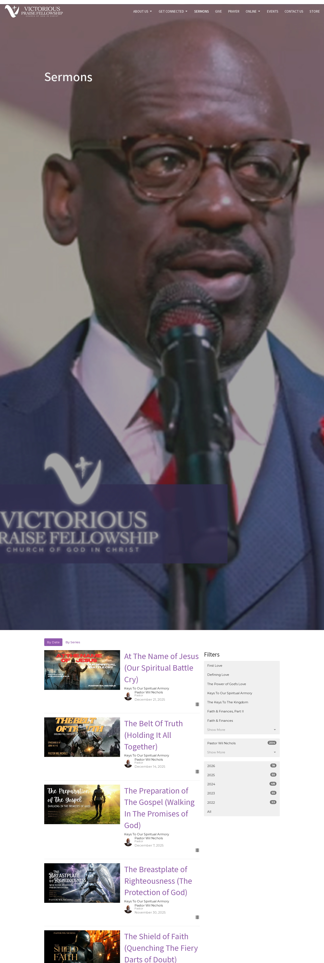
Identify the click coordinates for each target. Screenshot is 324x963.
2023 (241, 793)
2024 (241, 784)
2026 (241, 766)
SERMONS (201, 11)
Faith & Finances (220, 721)
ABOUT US (142, 11)
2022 (241, 802)
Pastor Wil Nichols (241, 743)
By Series (73, 642)
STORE (315, 11)
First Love (214, 666)
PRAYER (233, 11)
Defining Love (218, 675)
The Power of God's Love (226, 684)
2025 (241, 775)
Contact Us (294, 11)
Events (272, 11)
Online (253, 11)
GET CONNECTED (173, 11)
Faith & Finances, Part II (225, 711)
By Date (53, 642)
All (209, 812)
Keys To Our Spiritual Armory (229, 693)
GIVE (218, 11)
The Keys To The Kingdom (227, 702)
